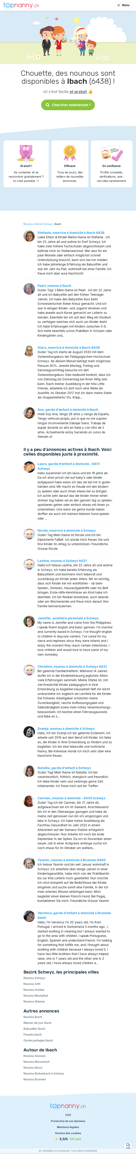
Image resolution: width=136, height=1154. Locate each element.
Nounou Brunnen (34, 1079)
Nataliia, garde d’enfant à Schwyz (64, 768)
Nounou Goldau (33, 989)
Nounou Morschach (36, 1061)
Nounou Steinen (34, 1001)
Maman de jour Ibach (37, 1023)
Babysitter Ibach (34, 1028)
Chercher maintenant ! (68, 105)
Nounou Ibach (32, 1017)
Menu (123, 5)
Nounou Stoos (32, 1067)
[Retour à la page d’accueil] (21, 5)
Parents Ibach (32, 1034)
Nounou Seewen (34, 1056)
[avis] (68, 1139)
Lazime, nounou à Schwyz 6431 (62, 561)
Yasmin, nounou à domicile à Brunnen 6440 (72, 860)
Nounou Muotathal (35, 995)
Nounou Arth (31, 984)
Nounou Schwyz (34, 978)
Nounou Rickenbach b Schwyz (43, 1073)
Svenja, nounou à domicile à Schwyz (66, 728)
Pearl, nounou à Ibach (54, 286)
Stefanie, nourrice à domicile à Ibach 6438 (71, 233)
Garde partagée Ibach (38, 1040)
